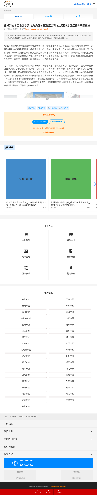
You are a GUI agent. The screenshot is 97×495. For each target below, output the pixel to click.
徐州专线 (26, 306)
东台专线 (70, 375)
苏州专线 (26, 312)
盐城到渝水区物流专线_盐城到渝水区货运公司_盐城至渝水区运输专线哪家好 (47, 25)
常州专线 (70, 306)
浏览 (48, 16)
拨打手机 (38, 491)
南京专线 (26, 299)
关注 (78, 16)
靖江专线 (70, 394)
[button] (95, 184)
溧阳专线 (70, 362)
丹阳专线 (26, 387)
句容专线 (26, 394)
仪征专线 (70, 381)
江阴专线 (70, 343)
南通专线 (70, 312)
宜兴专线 (26, 356)
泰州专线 (70, 331)
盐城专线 (7, 11)
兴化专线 (26, 400)
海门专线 (70, 369)
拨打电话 (59, 491)
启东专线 (26, 375)
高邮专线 (26, 381)
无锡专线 (70, 299)
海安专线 (26, 406)
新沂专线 (26, 362)
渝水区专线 (63, 108)
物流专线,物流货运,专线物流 (38, 486)
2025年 (18, 16)
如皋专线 (26, 369)
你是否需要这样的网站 (58, 486)
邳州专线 (70, 356)
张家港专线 (26, 350)
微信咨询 (48, 492)
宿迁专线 (26, 337)
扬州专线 (70, 325)
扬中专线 (70, 387)
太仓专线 (26, 343)
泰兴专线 (70, 400)
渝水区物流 (52, 108)
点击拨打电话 (36, 29)
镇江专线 (26, 331)
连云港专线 (26, 318)
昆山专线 (70, 337)
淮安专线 (70, 318)
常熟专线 (70, 350)
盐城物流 (31, 108)
